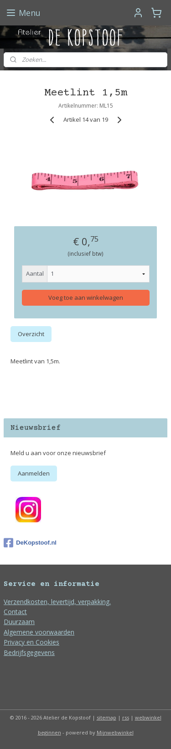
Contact (15, 611)
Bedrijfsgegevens (29, 652)
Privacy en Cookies (31, 642)
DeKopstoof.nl (30, 542)
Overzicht (31, 334)
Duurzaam (19, 621)
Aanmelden (34, 473)
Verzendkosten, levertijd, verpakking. (57, 601)
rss (125, 717)
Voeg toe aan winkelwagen (85, 297)
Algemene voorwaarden (39, 632)
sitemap (106, 717)
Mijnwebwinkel (115, 732)
